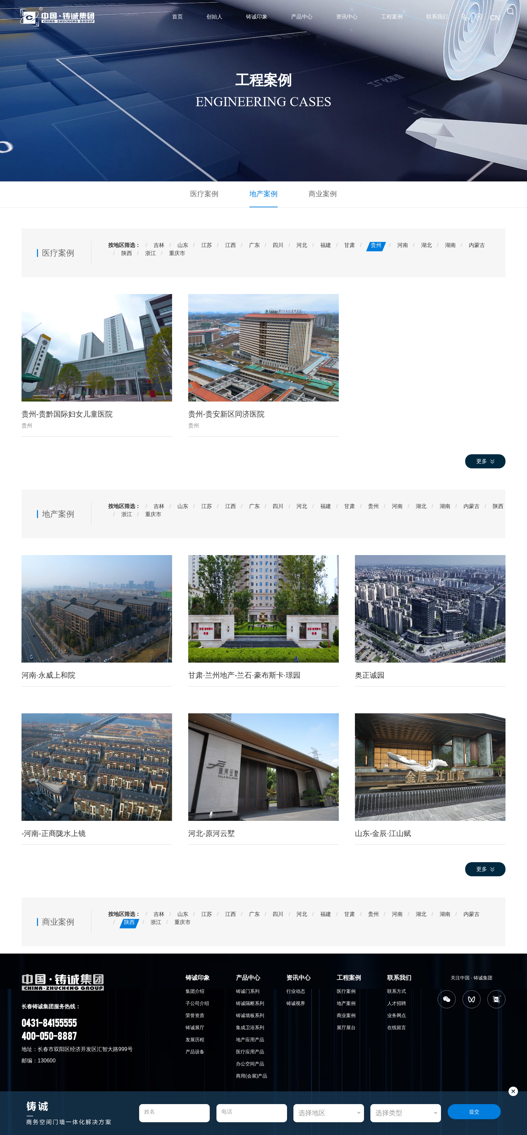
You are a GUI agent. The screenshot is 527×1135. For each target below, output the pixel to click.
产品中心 (302, 16)
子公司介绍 (197, 1001)
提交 (474, 1113)
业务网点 (396, 1013)
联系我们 (437, 16)
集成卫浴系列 (250, 1025)
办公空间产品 (250, 1062)
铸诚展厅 (195, 1025)
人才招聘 (396, 1001)
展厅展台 (346, 1025)
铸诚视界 (295, 1001)
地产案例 (263, 193)
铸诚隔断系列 (250, 1001)
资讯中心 (347, 16)
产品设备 (195, 1050)
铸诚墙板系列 (250, 1013)
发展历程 (195, 1038)
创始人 (214, 16)
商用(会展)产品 (251, 1074)
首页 (177, 16)
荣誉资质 (195, 1013)
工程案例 (392, 16)
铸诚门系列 (247, 989)
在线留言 (396, 1025)
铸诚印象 (257, 16)
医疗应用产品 (250, 1050)
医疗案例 (211, 193)
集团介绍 (195, 989)
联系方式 (396, 989)
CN (496, 16)
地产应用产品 (250, 1038)
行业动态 (295, 989)
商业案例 (316, 193)
